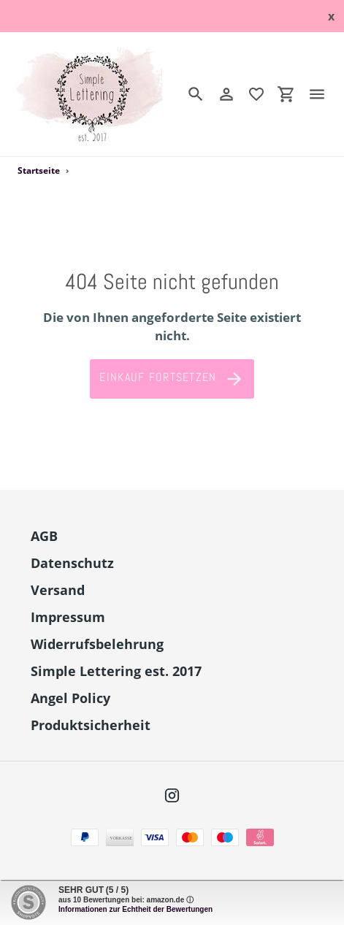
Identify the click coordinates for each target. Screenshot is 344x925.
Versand (58, 590)
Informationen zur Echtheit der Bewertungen (135, 909)
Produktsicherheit (90, 725)
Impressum (68, 617)
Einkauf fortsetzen (171, 379)
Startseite (39, 170)
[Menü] (323, 94)
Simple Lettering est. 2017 (116, 671)
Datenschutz (72, 563)
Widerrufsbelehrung (97, 644)
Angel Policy (70, 698)
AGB (44, 536)
